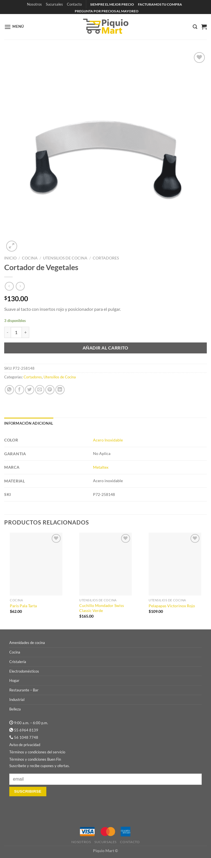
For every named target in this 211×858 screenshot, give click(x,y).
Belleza (15, 709)
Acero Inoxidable (108, 440)
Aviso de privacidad (24, 744)
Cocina (30, 258)
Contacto (74, 4)
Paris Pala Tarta (23, 605)
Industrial (16, 699)
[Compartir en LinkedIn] (60, 389)
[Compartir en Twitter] (29, 389)
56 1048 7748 (26, 737)
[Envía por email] (39, 389)
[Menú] (14, 27)
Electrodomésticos (24, 671)
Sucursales (54, 4)
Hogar (14, 680)
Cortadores (106, 258)
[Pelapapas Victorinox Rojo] (175, 564)
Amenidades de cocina (27, 642)
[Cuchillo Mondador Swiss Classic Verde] (105, 564)
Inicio (10, 258)
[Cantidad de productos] (16, 332)
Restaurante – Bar (23, 690)
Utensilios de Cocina (65, 258)
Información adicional (28, 423)
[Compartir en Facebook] (19, 389)
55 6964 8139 (26, 730)
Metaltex (100, 467)
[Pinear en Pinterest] (50, 389)
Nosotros (34, 4)
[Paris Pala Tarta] (36, 564)
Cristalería (17, 661)
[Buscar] (195, 26)
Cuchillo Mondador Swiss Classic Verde (101, 608)
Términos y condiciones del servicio (37, 752)
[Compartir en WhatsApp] (9, 389)
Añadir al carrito (105, 347)
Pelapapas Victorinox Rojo (172, 605)
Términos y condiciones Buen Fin (35, 759)
